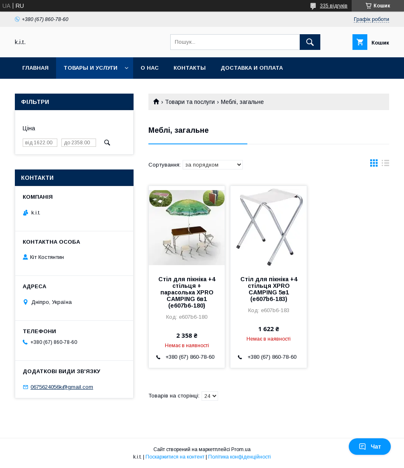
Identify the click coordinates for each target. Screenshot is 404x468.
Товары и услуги (90, 68)
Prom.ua (241, 449)
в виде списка (385, 165)
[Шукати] (310, 42)
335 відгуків (334, 6)
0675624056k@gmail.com (62, 387)
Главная (35, 68)
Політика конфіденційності (239, 457)
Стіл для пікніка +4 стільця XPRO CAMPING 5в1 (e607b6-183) (268, 289)
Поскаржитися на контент (175, 457)
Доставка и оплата (252, 68)
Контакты (190, 68)
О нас (150, 68)
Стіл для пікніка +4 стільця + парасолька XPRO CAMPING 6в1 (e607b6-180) (186, 292)
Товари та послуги (190, 102)
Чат (370, 446)
